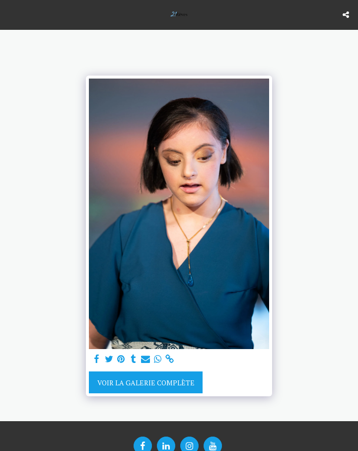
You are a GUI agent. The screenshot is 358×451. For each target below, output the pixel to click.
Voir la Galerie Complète (146, 382)
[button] (10, 14)
